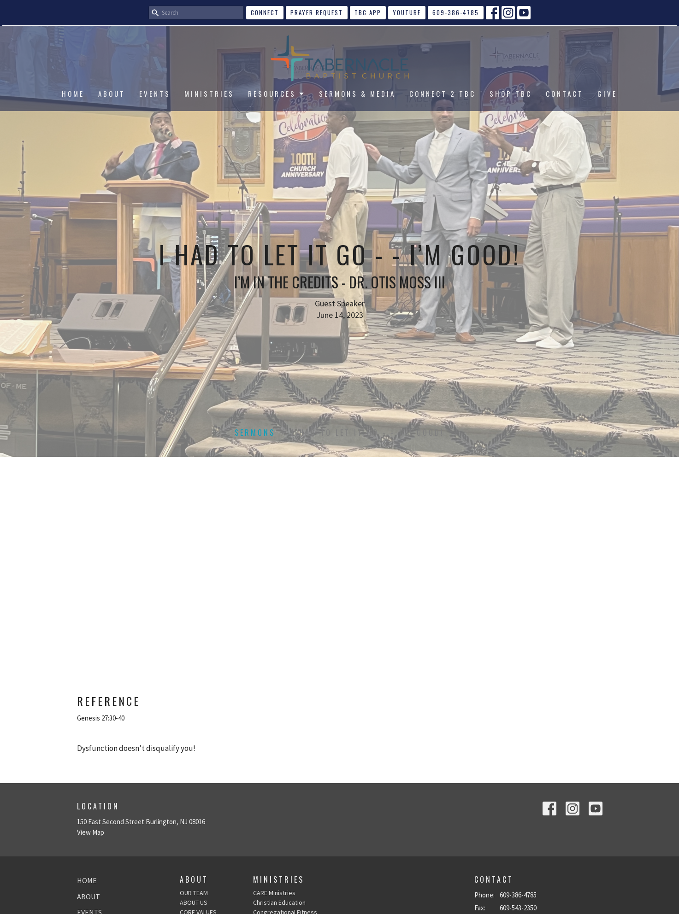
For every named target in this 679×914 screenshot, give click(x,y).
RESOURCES (276, 93)
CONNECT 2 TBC (442, 93)
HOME (73, 93)
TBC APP (367, 12)
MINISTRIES (209, 93)
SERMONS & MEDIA (357, 93)
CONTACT (565, 93)
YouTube (407, 12)
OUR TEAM (194, 893)
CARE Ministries (274, 893)
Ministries (278, 879)
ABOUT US (193, 902)
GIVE (607, 93)
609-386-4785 (455, 12)
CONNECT (265, 12)
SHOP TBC (511, 93)
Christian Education (279, 902)
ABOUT (111, 93)
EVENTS (155, 93)
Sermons (255, 432)
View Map (90, 832)
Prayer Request (316, 12)
